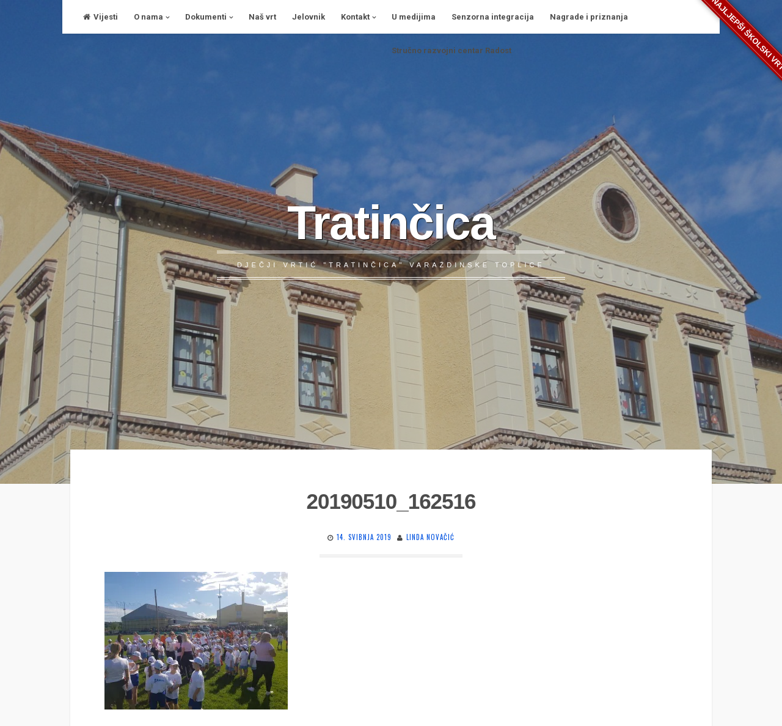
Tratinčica (391, 222)
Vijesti (100, 16)
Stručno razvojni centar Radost (451, 50)
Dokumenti (206, 16)
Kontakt (355, 16)
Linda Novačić (430, 537)
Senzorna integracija (492, 16)
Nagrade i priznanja (589, 16)
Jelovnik (308, 16)
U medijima (414, 16)
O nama (148, 16)
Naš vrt (262, 16)
